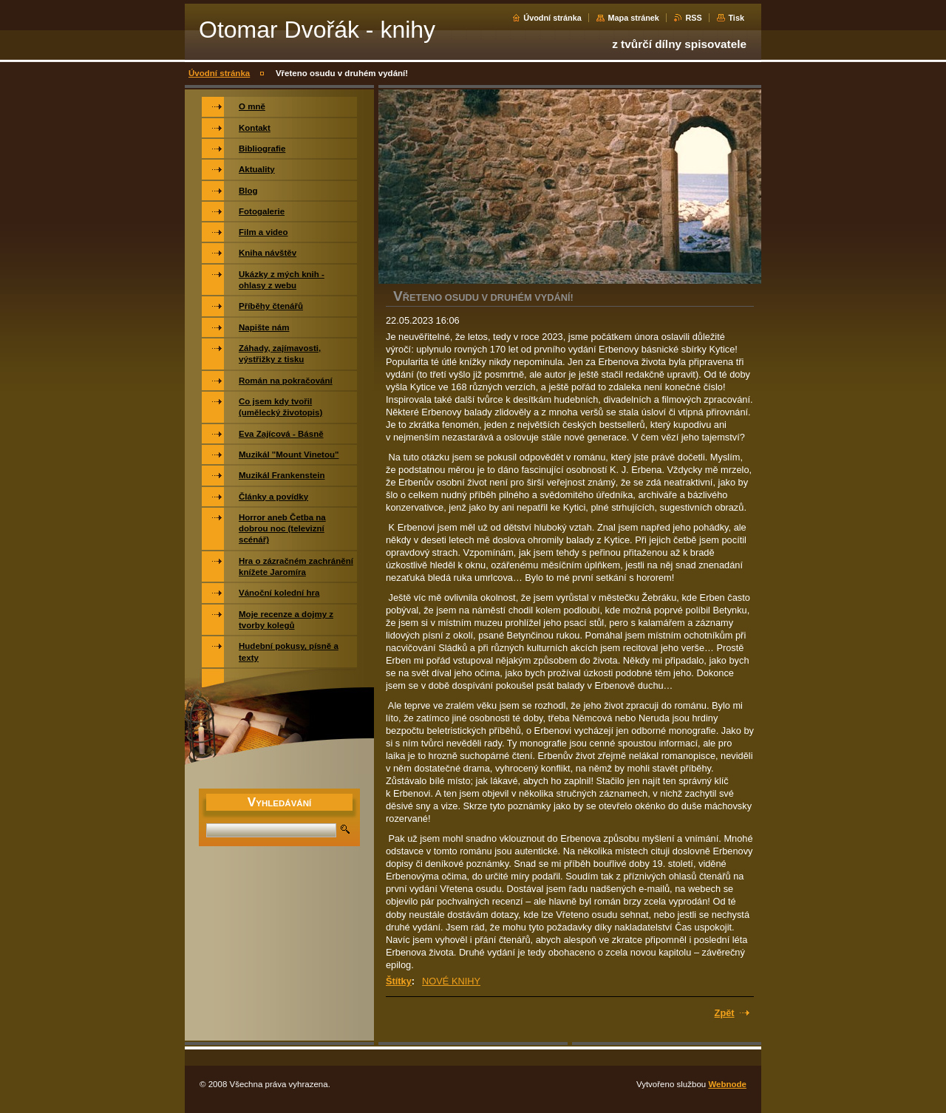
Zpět (725, 1012)
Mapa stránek (633, 17)
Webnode (727, 1084)
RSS (693, 17)
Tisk (736, 17)
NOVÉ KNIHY (451, 981)
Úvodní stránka (552, 17)
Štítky (399, 981)
